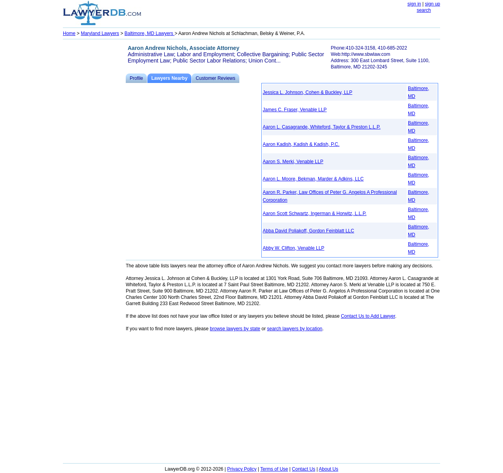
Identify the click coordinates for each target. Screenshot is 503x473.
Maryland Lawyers (100, 33)
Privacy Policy (242, 469)
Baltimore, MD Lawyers (149, 33)
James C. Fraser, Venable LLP (295, 109)
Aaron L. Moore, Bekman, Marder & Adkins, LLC (313, 179)
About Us (328, 469)
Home (69, 33)
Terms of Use (274, 469)
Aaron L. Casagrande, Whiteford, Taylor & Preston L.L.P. (322, 127)
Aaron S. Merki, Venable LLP (293, 161)
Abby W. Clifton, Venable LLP (294, 248)
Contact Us (303, 469)
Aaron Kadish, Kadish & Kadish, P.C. (301, 144)
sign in (414, 4)
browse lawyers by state (235, 328)
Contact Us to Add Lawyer (368, 316)
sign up (432, 4)
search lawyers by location (295, 328)
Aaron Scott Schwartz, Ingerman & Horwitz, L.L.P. (315, 213)
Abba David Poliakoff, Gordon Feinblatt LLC (308, 231)
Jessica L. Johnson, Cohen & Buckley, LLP (307, 92)
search (424, 10)
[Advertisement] (94, 160)
